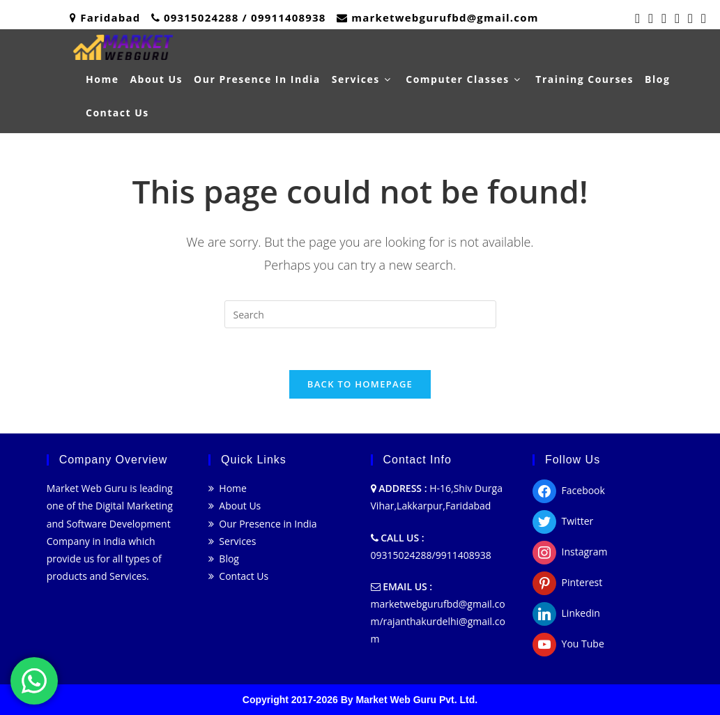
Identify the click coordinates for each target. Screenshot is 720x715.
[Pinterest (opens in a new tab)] (664, 18)
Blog (223, 558)
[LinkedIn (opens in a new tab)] (690, 18)
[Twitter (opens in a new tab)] (637, 18)
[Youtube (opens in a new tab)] (701, 18)
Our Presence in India (262, 523)
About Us (234, 505)
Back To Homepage (360, 384)
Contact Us (238, 576)
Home (227, 488)
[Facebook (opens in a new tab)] (650, 18)
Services (232, 541)
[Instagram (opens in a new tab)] (677, 18)
